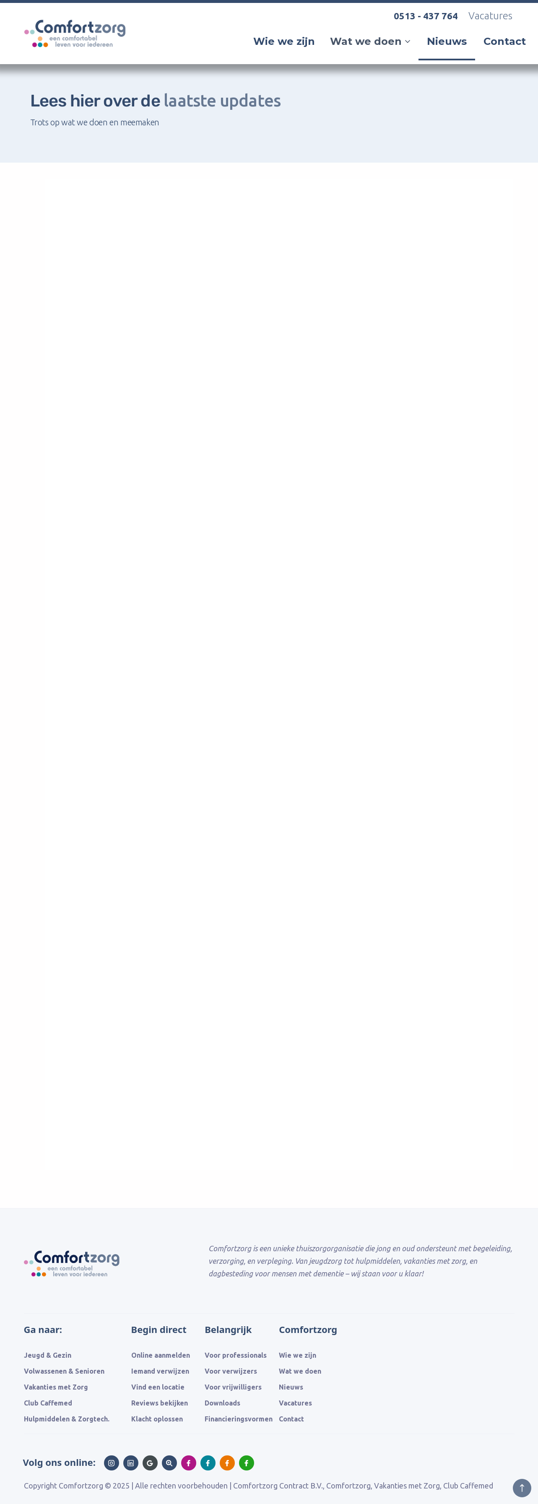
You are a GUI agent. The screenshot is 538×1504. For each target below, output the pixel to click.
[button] (370, 41)
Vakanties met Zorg (56, 1387)
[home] (78, 58)
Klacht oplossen (157, 1419)
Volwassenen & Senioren (64, 1371)
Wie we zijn (284, 41)
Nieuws (447, 41)
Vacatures (490, 15)
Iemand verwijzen (160, 1371)
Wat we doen (300, 1371)
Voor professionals (236, 1355)
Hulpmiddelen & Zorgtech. (66, 1419)
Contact (504, 41)
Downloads (222, 1403)
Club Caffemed (48, 1403)
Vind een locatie (158, 1387)
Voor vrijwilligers (233, 1387)
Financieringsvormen (239, 1419)
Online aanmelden (160, 1355)
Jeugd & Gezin (47, 1355)
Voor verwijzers (231, 1371)
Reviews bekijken (159, 1403)
